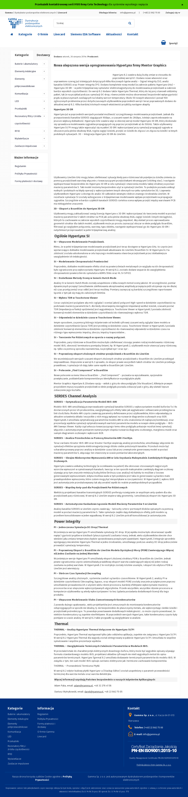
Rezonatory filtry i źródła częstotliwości (28, 120)
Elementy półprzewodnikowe (25, 82)
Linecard (59, 34)
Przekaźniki (21, 108)
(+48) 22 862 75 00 (151, 12)
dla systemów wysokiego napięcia (91, 4)
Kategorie (25, 34)
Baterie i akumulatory (26, 63)
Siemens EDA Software (85, 34)
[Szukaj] (129, 23)
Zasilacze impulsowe (26, 146)
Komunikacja (21, 93)
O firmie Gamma (45, 731)
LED (17, 101)
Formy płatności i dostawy (28, 181)
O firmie (43, 34)
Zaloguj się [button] (173, 12)
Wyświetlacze (22, 138)
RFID (17, 131)
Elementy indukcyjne (25, 71)
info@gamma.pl (127, 12)
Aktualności (114, 34)
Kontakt (132, 34)
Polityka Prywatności (26, 173)
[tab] (21, 55)
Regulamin (20, 166)
